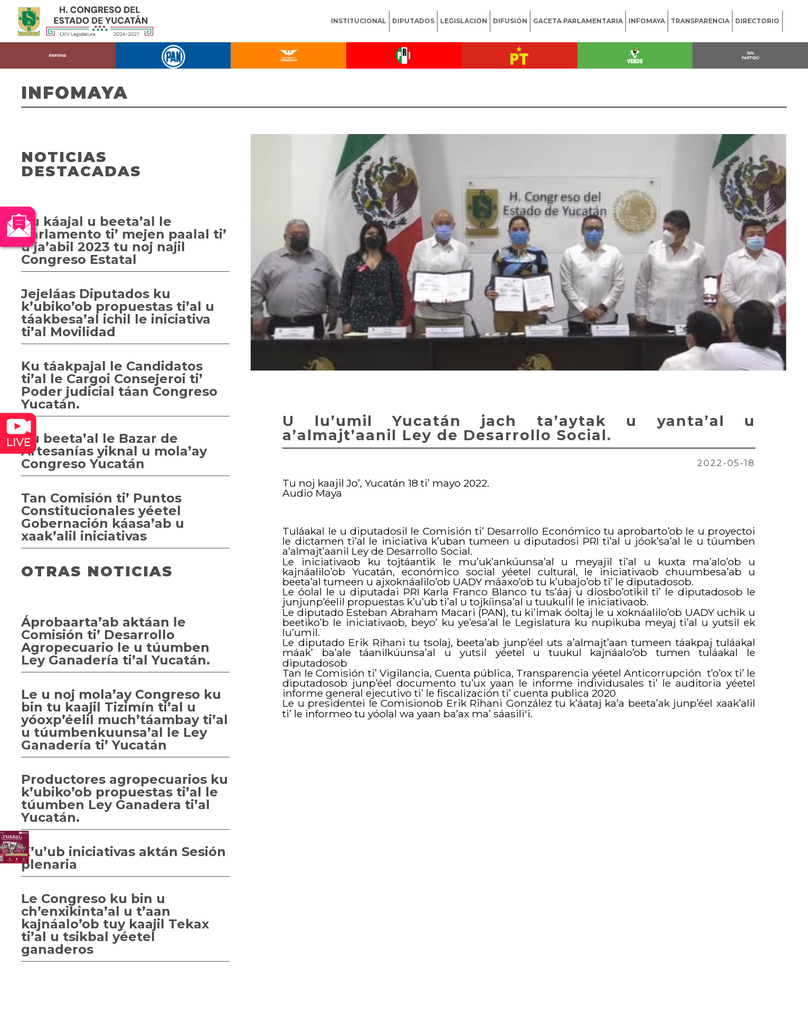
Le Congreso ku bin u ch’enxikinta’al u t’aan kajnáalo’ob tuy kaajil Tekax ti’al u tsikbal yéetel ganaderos (115, 924)
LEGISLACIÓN (463, 21)
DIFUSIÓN (510, 21)
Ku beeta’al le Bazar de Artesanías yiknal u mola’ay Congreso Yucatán (114, 451)
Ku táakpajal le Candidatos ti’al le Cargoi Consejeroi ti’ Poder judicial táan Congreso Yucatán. (119, 385)
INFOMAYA (647, 21)
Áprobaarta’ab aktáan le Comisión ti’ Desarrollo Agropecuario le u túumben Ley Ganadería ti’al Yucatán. (115, 641)
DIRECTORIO (757, 21)
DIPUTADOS (413, 21)
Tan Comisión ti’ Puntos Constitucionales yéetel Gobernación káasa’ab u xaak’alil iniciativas (102, 517)
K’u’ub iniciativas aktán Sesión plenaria (123, 858)
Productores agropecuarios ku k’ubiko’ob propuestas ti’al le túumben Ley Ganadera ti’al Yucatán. (124, 798)
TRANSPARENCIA (700, 21)
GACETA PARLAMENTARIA (578, 21)
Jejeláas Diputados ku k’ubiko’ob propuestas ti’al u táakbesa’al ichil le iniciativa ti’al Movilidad (117, 312)
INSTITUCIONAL (358, 21)
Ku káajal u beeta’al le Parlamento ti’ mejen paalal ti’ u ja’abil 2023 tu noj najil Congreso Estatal (123, 240)
